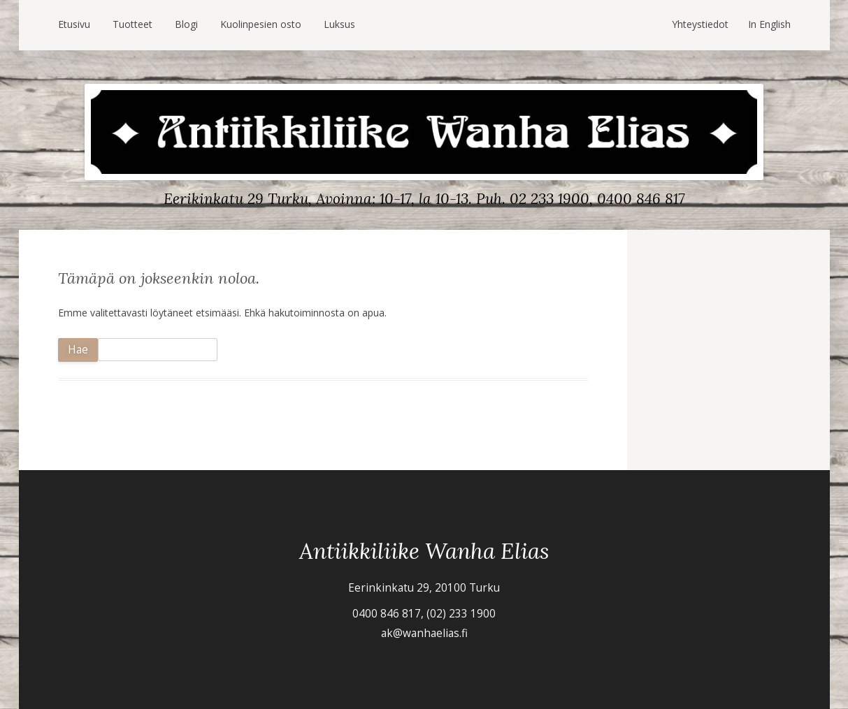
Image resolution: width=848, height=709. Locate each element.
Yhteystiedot (700, 24)
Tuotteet (132, 24)
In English (769, 24)
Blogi (186, 24)
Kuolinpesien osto (260, 24)
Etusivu (74, 24)
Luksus (339, 24)
